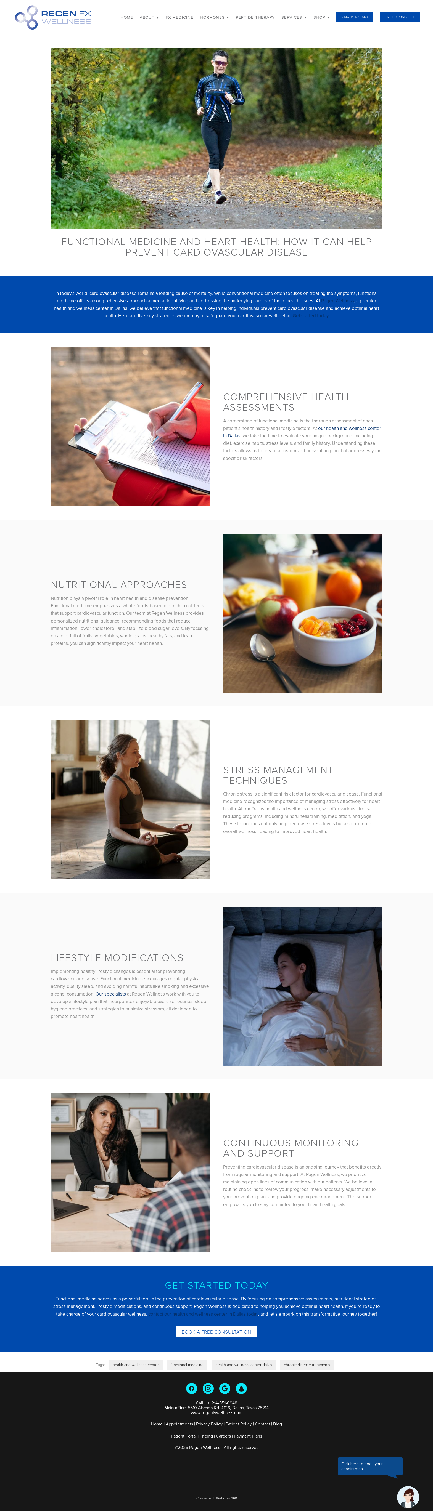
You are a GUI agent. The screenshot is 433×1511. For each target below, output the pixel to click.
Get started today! (311, 315)
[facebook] (191, 1388)
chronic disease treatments (307, 1365)
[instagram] (208, 1388)
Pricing (206, 1436)
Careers (223, 1436)
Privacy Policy (209, 1424)
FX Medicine (179, 17)
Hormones (214, 17)
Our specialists (111, 994)
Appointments (179, 1424)
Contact (262, 1424)
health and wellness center (136, 1365)
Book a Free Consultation (216, 1332)
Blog (277, 1424)
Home (126, 17)
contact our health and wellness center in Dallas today (203, 1314)
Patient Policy (239, 1424)
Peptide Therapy (255, 17)
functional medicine (187, 1365)
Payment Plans (248, 1436)
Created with (216, 1498)
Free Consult (399, 17)
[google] (224, 1388)
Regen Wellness (337, 300)
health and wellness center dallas (243, 1365)
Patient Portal (184, 1436)
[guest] (241, 1388)
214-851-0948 (354, 17)
